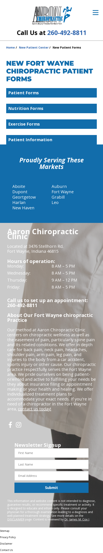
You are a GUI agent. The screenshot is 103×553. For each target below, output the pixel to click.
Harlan (19, 202)
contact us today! (34, 409)
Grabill (58, 197)
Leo (55, 202)
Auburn (59, 186)
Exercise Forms (52, 124)
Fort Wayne (63, 191)
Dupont (19, 191)
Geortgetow (24, 197)
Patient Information (52, 139)
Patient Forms (52, 92)
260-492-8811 (66, 32)
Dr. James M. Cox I (76, 519)
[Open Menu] (95, 12)
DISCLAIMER (15, 519)
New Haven (23, 208)
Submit (51, 487)
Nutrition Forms (52, 108)
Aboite (18, 186)
